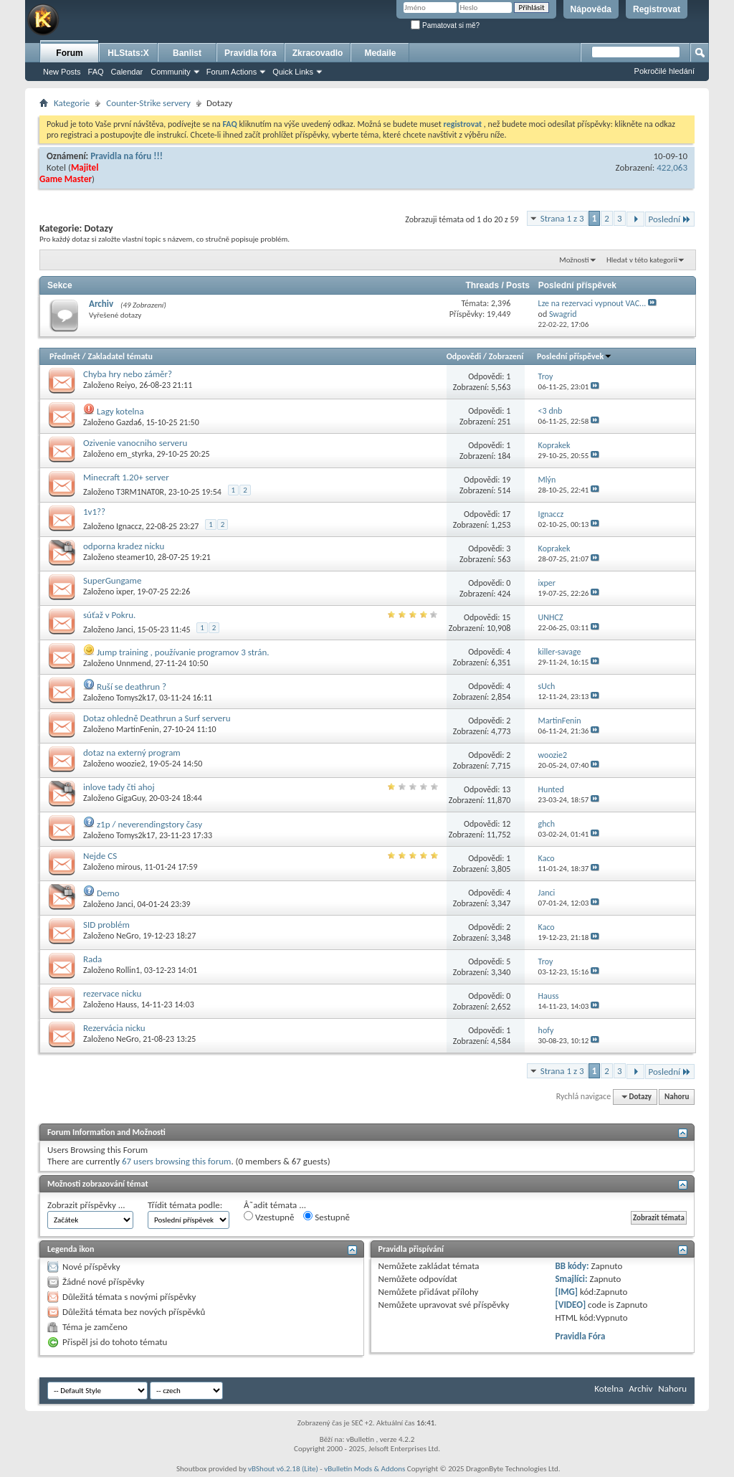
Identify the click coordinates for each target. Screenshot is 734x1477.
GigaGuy (130, 798)
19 (506, 480)
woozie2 (131, 764)
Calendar (127, 71)
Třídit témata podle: (185, 1205)
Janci (124, 629)
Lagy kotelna (120, 411)
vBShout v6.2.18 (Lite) (283, 1468)
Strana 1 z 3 (562, 218)
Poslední (670, 219)
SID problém (106, 924)
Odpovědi (464, 356)
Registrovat (656, 9)
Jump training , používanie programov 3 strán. (183, 652)
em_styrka (134, 454)
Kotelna (608, 1388)
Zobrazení (506, 356)
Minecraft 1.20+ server (126, 477)
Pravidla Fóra (580, 1336)
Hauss (126, 1004)
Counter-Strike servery (148, 103)
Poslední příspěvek (574, 356)
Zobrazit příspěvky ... (86, 1205)
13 (506, 789)
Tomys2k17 (135, 698)
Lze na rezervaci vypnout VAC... (592, 303)
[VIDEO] (570, 1304)
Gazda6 (129, 422)
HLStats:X (128, 53)
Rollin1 (128, 970)
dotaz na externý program (132, 752)
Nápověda (591, 9)
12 (506, 824)
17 (506, 514)
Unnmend (133, 663)
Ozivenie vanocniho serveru (135, 442)
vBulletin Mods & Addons (364, 1468)
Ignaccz (129, 526)
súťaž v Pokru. (109, 614)
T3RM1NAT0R (140, 492)
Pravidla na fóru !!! (126, 156)
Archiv (101, 303)
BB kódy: (571, 1265)
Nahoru (676, 1096)
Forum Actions (231, 71)
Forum (69, 53)
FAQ (96, 71)
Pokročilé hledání (664, 71)
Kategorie (72, 103)
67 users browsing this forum (176, 1161)
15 (506, 617)
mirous (128, 867)
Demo (108, 893)
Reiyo (125, 385)
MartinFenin (137, 729)
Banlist (187, 53)
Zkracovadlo (317, 53)
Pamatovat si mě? (445, 25)
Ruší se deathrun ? (131, 686)
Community (171, 71)
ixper (124, 591)
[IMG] (566, 1291)
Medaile (380, 53)
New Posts (62, 71)
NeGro (127, 936)
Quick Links (292, 71)
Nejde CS (100, 855)
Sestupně (326, 1216)
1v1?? (94, 511)
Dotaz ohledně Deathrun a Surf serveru (157, 718)
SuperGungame (112, 580)
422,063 (672, 167)
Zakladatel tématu (119, 356)
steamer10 (134, 557)
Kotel (56, 167)
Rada (92, 959)
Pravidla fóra (250, 53)
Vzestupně (269, 1216)
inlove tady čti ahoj (119, 787)
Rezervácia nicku (114, 1027)
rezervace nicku (112, 993)
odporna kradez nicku (123, 546)
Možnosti (573, 260)
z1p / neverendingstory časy (149, 824)
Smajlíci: (571, 1278)
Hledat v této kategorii (641, 260)
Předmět (64, 356)
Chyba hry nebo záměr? (127, 374)
